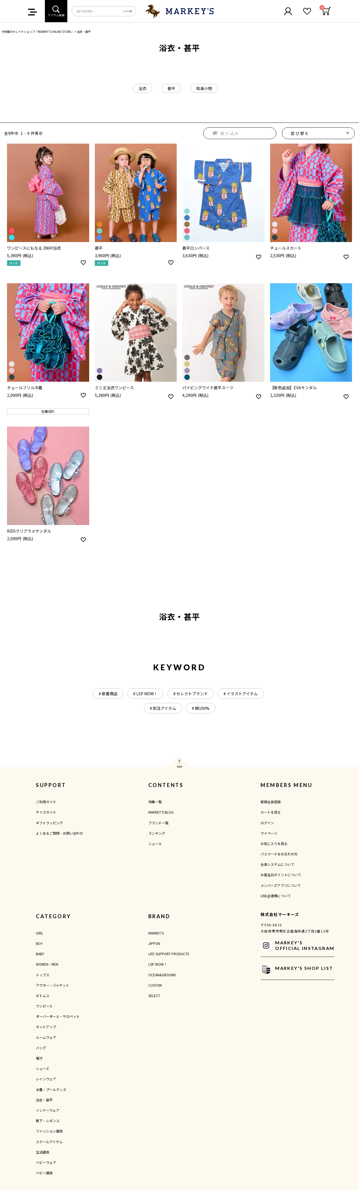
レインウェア (46, 1078)
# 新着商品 (108, 693)
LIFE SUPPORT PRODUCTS (168, 953)
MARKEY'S (156, 933)
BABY (40, 953)
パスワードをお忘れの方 (279, 853)
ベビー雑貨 (44, 1172)
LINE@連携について (276, 895)
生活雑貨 (42, 1152)
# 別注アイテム (163, 708)
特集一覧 (155, 801)
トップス (42, 974)
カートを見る (271, 812)
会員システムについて (277, 864)
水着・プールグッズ (51, 1089)
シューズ (42, 1068)
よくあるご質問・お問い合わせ (59, 833)
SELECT (154, 995)
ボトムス (42, 995)
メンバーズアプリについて (281, 885)
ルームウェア (46, 1037)
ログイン (267, 822)
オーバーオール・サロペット (58, 1016)
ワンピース (44, 1005)
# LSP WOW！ (145, 693)
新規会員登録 (271, 801)
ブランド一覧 (158, 822)
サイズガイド (46, 812)
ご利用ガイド (46, 801)
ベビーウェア (46, 1162)
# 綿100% (201, 708)
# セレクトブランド (190, 693)
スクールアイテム (49, 1141)
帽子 (39, 1058)
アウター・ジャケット (52, 985)
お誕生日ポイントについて (281, 874)
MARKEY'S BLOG (161, 812)
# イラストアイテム (241, 693)
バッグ (41, 1047)
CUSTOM (155, 985)
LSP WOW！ (157, 964)
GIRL (39, 933)
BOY (39, 943)
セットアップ (46, 1026)
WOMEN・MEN (47, 964)
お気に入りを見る (274, 843)
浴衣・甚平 (44, 1099)
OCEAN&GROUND (162, 974)
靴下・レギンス (47, 1120)
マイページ (269, 833)
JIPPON (154, 943)
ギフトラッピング (49, 822)
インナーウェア (47, 1110)
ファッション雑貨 (49, 1131)
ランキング (156, 833)
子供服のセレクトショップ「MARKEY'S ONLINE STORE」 (37, 31)
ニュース (155, 843)
